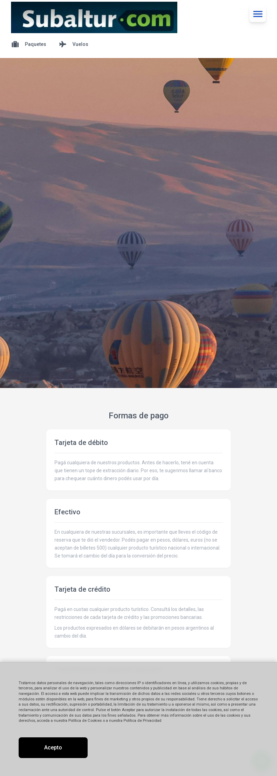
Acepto (53, 747)
